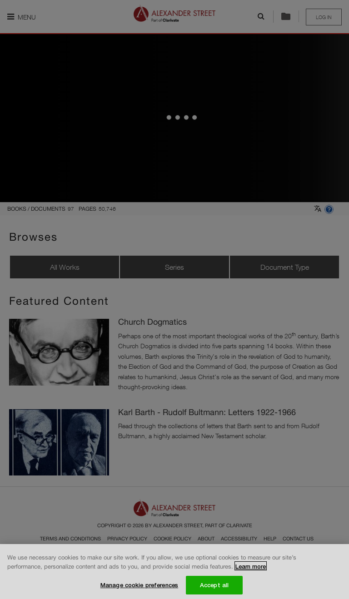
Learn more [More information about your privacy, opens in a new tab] (250, 568)
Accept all (214, 586)
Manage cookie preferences (139, 586)
